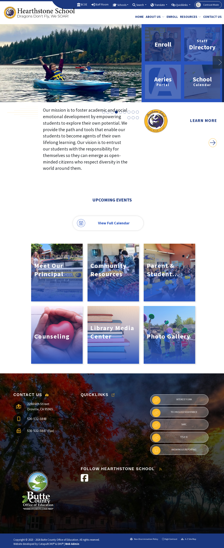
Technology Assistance (174, 413)
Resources (189, 17)
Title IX (170, 438)
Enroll (172, 17)
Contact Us (211, 17)
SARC (169, 425)
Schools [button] (121, 5)
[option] (71, 63)
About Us (154, 17)
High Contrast (170, 539)
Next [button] (131, 92)
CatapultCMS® (46, 543)
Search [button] (140, 5)
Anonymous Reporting (174, 450)
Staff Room (102, 4)
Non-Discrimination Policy (144, 539)
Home (139, 17)
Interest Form (172, 400)
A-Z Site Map (188, 539)
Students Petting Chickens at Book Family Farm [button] (129, 112)
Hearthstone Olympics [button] (129, 118)
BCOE (84, 4)
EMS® (60, 543)
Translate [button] (159, 5)
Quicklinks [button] (182, 5)
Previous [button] (115, 92)
